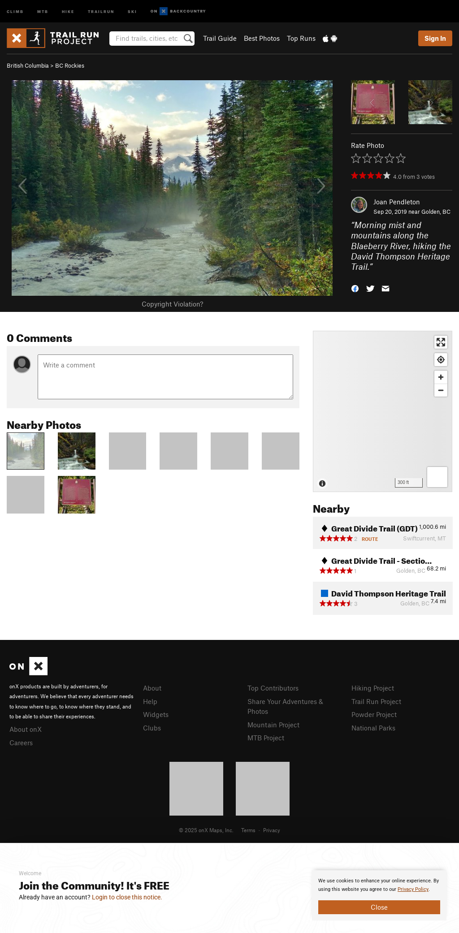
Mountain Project (273, 725)
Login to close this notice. (127, 897)
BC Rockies (69, 65)
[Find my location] (440, 359)
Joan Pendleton (396, 202)
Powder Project (374, 714)
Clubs (152, 728)
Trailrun (101, 11)
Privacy (271, 830)
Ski (132, 11)
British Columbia (28, 65)
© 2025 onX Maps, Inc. (206, 830)
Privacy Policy (413, 889)
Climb (15, 11)
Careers (21, 743)
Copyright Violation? (172, 304)
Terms (248, 830)
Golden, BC (435, 211)
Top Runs (301, 38)
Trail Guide (220, 38)
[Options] (437, 477)
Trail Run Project (376, 701)
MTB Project (265, 738)
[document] (379, 895)
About (152, 688)
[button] (355, 288)
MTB (42, 11)
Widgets (156, 714)
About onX (25, 729)
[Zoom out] (440, 390)
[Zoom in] (440, 377)
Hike (68, 11)
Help (150, 701)
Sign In (435, 38)
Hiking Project (372, 688)
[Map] (382, 411)
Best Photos (262, 38)
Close (379, 907)
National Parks (373, 728)
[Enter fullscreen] (440, 342)
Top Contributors (273, 688)
